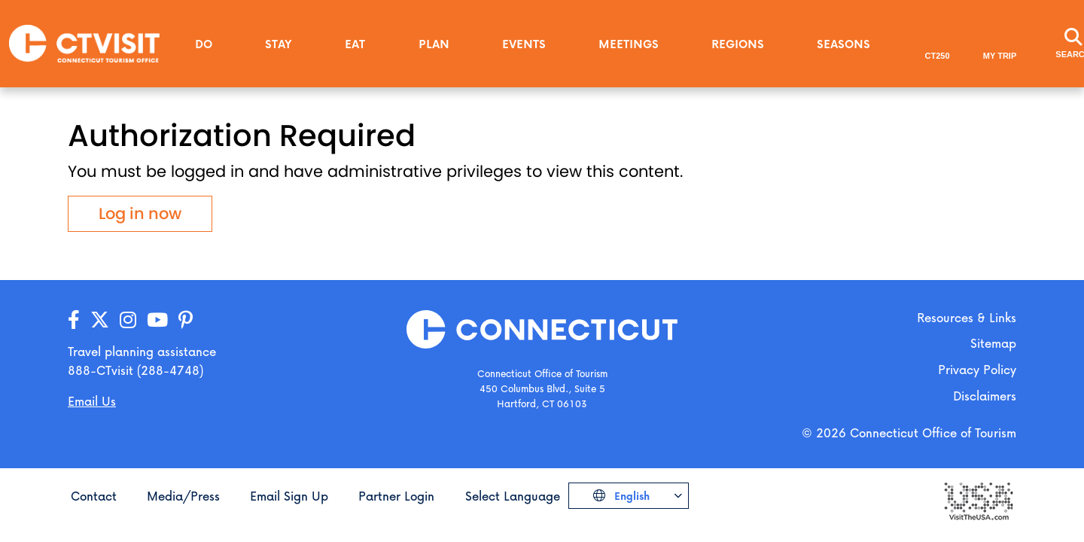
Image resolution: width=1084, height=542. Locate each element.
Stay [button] (278, 44)
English (630, 496)
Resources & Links (966, 317)
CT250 (937, 55)
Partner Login (396, 495)
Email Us (92, 400)
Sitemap (993, 342)
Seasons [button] (843, 44)
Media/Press (183, 495)
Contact (94, 495)
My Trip (999, 55)
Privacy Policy (977, 369)
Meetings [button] (628, 44)
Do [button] (203, 44)
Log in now (140, 213)
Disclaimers (984, 395)
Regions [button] (737, 44)
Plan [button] (434, 44)
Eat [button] (355, 44)
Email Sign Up (289, 495)
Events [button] (524, 44)
